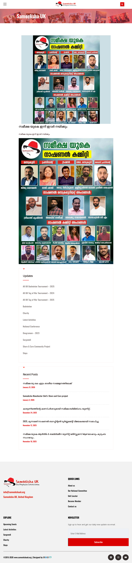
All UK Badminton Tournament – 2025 (38, 286)
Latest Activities (29, 319)
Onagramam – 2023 (31, 333)
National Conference (31, 326)
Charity (26, 313)
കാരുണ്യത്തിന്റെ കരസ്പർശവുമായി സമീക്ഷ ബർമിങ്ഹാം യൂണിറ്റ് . (57, 408)
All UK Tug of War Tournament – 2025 (38, 299)
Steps (25, 353)
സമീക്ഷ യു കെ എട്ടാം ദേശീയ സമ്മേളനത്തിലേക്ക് (47, 383)
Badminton (27, 306)
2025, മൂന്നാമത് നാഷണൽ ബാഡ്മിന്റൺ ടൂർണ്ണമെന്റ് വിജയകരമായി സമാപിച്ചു (61, 421)
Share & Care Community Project (36, 346)
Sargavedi (27, 339)
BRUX (46, 557)
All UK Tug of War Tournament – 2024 (38, 293)
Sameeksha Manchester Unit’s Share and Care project (45, 396)
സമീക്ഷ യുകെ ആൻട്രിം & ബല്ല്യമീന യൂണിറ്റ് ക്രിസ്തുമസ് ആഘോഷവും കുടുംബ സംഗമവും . (64, 435)
